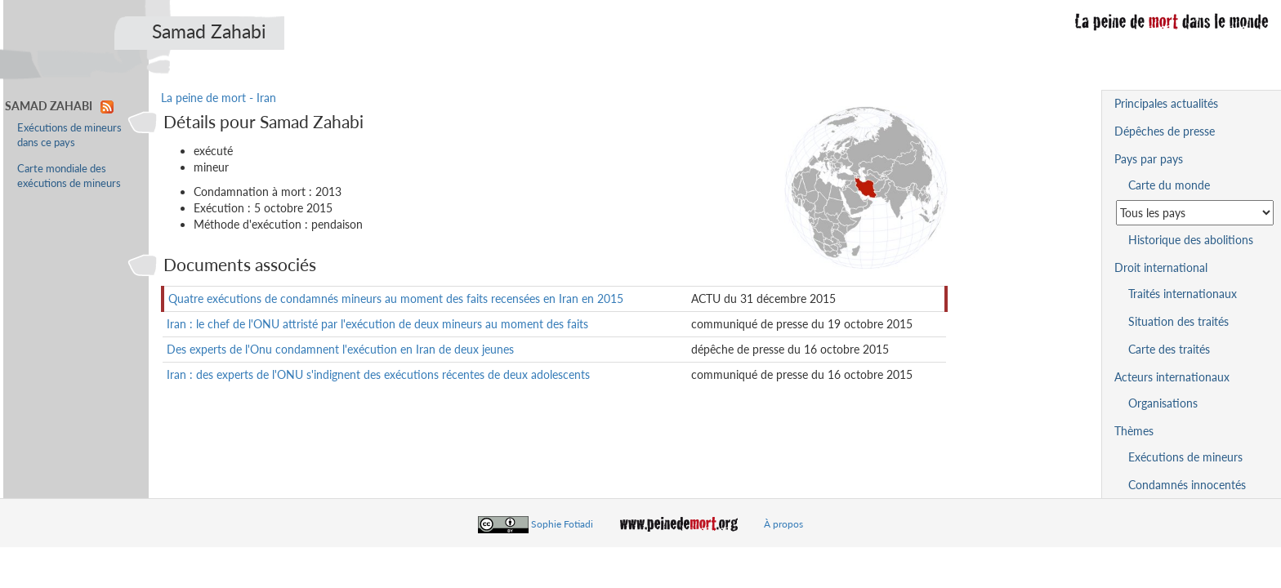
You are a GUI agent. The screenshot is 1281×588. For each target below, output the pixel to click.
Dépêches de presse (1164, 131)
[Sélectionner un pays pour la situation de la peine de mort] (1195, 212)
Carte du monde (1169, 185)
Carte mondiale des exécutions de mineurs (69, 176)
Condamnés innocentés (1187, 485)
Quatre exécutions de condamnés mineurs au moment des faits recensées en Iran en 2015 (395, 298)
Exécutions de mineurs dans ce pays (69, 135)
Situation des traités (1178, 321)
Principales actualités (1166, 103)
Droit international (1160, 267)
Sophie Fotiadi (562, 524)
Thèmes (1134, 431)
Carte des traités (1169, 349)
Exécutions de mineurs (1185, 457)
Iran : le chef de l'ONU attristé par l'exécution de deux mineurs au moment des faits (377, 324)
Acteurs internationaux (1172, 377)
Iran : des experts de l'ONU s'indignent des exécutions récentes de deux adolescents (378, 374)
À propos (783, 524)
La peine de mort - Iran (218, 98)
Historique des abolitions (1190, 240)
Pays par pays (1148, 159)
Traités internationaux (1182, 294)
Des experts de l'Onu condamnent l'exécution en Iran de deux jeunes (340, 349)
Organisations (1163, 403)
